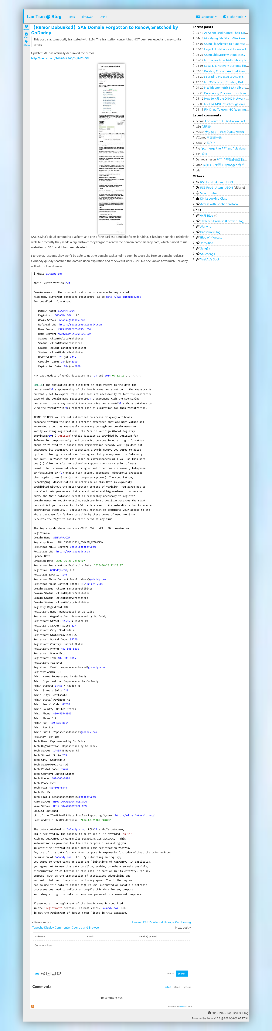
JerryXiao (206, 243)
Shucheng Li (208, 254)
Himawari (87, 16)
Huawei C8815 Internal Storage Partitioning (161, 922)
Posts (71, 16)
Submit (181, 973)
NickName (40, 936)
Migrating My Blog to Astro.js (223, 76)
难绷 (205, 154)
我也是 (206, 126)
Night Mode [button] (233, 16)
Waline (182, 1006)
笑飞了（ (213, 143)
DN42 (103, 16)
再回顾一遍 (214, 137)
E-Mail (90, 936)
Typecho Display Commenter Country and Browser (66, 927)
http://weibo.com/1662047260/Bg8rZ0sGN (60, 58)
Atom (219, 182)
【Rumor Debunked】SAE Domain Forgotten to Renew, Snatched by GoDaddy (104, 30)
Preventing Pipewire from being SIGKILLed (233, 93)
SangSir (205, 248)
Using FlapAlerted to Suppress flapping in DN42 (236, 43)
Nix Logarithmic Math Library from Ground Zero (236, 60)
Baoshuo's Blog (210, 232)
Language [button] (205, 16)
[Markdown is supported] (38, 973)
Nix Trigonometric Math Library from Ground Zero (237, 87)
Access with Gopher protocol (219, 204)
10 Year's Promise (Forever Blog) (222, 221)
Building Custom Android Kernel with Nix (231, 71)
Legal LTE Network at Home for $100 (229, 65)
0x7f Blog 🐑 (209, 215)
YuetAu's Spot (209, 259)
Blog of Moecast (211, 237)
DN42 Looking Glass (213, 198)
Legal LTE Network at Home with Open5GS (233, 49)
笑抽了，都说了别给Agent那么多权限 (228, 165)
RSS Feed (206, 182)
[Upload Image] (53, 973)
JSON (229, 182)
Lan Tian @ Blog (44, 16)
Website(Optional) (147, 936)
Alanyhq (205, 226)
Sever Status (208, 193)
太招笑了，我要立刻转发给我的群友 (229, 132)
